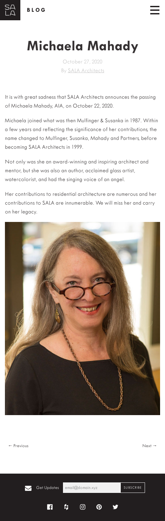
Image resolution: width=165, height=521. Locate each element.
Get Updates (47, 487)
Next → (149, 445)
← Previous (18, 445)
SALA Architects (86, 70)
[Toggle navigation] (155, 10)
